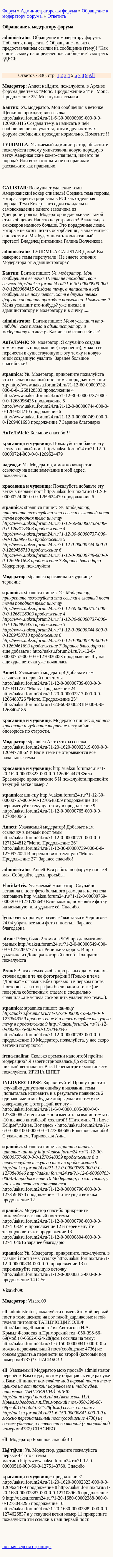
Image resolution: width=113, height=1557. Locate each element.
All (92, 75)
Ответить (56, 16)
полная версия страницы (26, 1546)
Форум (9, 10)
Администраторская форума (49, 10)
